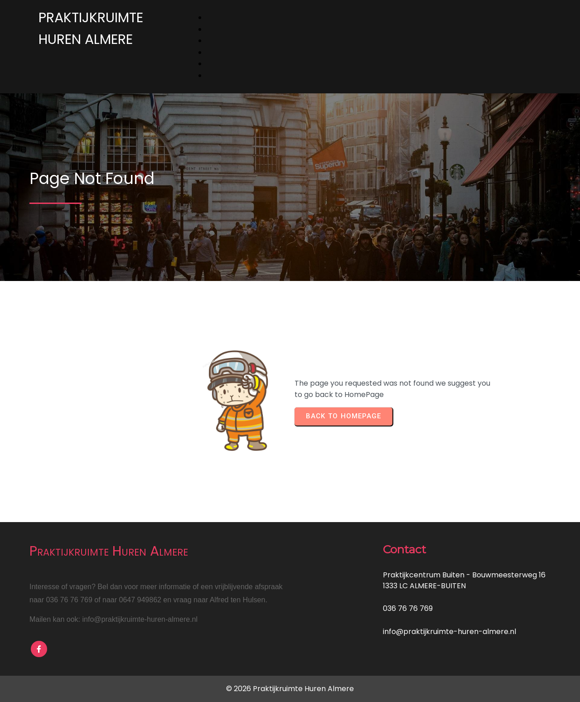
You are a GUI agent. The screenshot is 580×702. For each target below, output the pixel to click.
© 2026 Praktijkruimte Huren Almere (290, 688)
